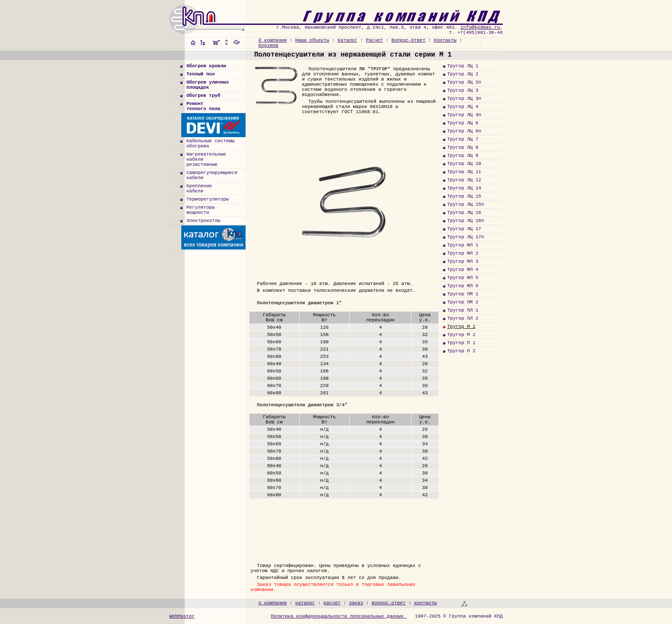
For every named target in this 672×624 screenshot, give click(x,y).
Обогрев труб (203, 95)
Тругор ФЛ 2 (462, 253)
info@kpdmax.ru (480, 27)
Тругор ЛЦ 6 (462, 123)
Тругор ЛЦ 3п (464, 98)
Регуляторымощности (200, 210)
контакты (425, 603)
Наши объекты (312, 40)
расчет (332, 603)
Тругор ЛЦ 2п (464, 82)
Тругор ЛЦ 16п (465, 220)
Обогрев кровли (206, 66)
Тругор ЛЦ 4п (464, 114)
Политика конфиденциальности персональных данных (339, 616)
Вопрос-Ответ (408, 40)
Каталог (347, 40)
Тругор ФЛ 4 (462, 269)
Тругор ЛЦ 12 (464, 180)
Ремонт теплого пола (203, 106)
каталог (305, 603)
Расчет (374, 40)
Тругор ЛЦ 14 (464, 188)
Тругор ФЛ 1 (462, 245)
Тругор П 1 (461, 342)
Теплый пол (200, 74)
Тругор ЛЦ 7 (462, 139)
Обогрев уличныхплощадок (207, 85)
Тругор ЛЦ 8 (462, 147)
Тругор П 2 (461, 351)
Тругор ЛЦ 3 (462, 90)
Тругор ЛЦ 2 (462, 74)
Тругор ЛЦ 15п (465, 204)
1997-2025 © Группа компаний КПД (459, 616)
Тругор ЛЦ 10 (464, 163)
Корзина (268, 45)
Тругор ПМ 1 (462, 294)
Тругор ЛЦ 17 (464, 228)
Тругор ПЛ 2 (462, 318)
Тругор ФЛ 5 (462, 277)
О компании (272, 40)
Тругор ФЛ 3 (462, 261)
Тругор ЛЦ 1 (462, 66)
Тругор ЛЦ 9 (462, 155)
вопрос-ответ (388, 603)
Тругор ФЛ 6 (462, 285)
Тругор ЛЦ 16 (464, 212)
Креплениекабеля (199, 188)
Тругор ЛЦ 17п (465, 237)
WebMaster (182, 616)
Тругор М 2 (461, 334)
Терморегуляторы (207, 199)
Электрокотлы (203, 220)
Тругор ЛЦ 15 (464, 196)
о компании (272, 603)
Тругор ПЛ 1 (462, 310)
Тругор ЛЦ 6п (464, 131)
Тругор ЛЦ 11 (464, 171)
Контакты (445, 40)
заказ (356, 603)
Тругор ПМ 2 (462, 302)
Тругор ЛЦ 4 (462, 106)
